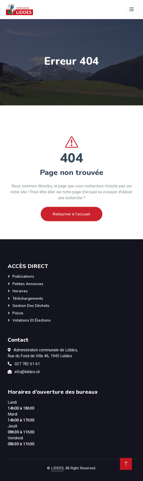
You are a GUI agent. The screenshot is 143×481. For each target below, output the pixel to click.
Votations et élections (31, 320)
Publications (23, 276)
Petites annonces (27, 283)
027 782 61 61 (27, 364)
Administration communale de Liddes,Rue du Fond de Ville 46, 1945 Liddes (43, 353)
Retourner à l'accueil (71, 219)
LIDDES (57, 468)
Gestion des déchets (30, 305)
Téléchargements (27, 298)
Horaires (20, 291)
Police (17, 313)
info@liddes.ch (27, 372)
